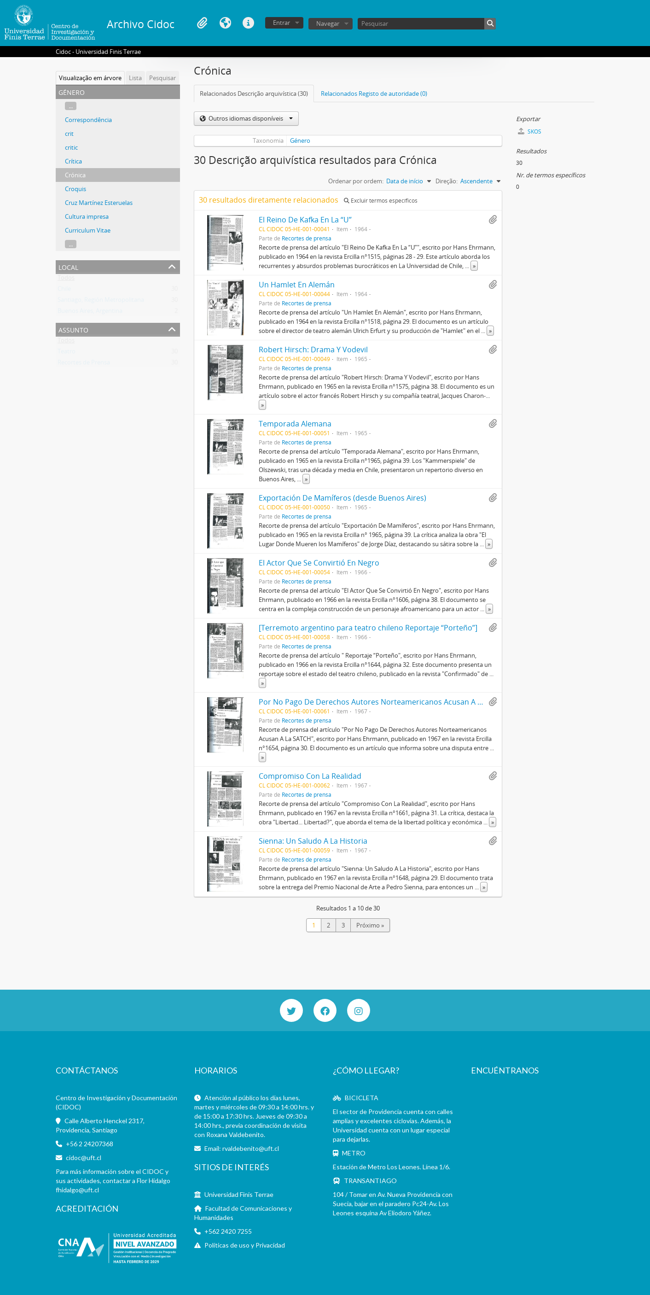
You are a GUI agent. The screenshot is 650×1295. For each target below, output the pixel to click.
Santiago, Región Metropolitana (101, 302)
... (71, 106)
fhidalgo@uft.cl (77, 1190)
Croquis (75, 189)
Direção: (446, 181)
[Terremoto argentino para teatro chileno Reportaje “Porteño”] (368, 628)
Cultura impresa (87, 216)
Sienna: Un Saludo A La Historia (313, 841)
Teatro (66, 353)
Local (68, 266)
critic (71, 147)
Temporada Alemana (295, 424)
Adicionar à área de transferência (492, 219)
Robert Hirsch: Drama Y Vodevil (313, 349)
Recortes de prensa (306, 238)
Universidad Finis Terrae (238, 1194)
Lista (135, 78)
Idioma (225, 23)
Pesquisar (162, 78)
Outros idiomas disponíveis (250, 118)
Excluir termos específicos (381, 200)
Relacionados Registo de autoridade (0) (374, 93)
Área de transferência (202, 23)
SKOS (529, 131)
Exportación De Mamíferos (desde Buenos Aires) (342, 498)
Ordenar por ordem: (355, 181)
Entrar (281, 22)
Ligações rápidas (248, 23)
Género (300, 140)
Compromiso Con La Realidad (310, 776)
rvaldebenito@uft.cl (250, 1148)
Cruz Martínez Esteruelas (99, 202)
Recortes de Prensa (84, 364)
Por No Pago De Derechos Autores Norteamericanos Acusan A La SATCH (384, 702)
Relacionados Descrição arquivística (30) (254, 93)
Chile (64, 290)
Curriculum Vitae (87, 230)
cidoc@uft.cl (83, 1157)
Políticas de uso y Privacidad (244, 1245)
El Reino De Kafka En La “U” (305, 220)
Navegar (327, 23)
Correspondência (88, 120)
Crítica (73, 161)
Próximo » (370, 925)
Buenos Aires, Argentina (90, 313)
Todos (66, 279)
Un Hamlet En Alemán (297, 285)
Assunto (73, 329)
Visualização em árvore (90, 78)
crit (69, 133)
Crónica (75, 175)
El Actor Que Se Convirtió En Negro (319, 563)
